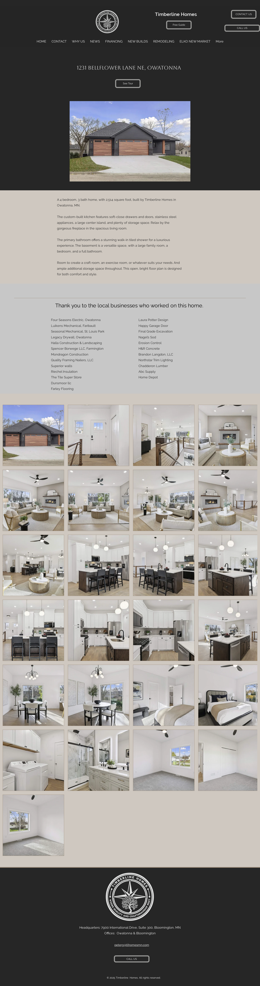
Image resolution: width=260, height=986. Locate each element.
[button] (164, 41)
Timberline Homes (176, 14)
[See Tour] (128, 83)
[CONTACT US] (243, 14)
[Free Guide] (179, 25)
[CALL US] (242, 28)
